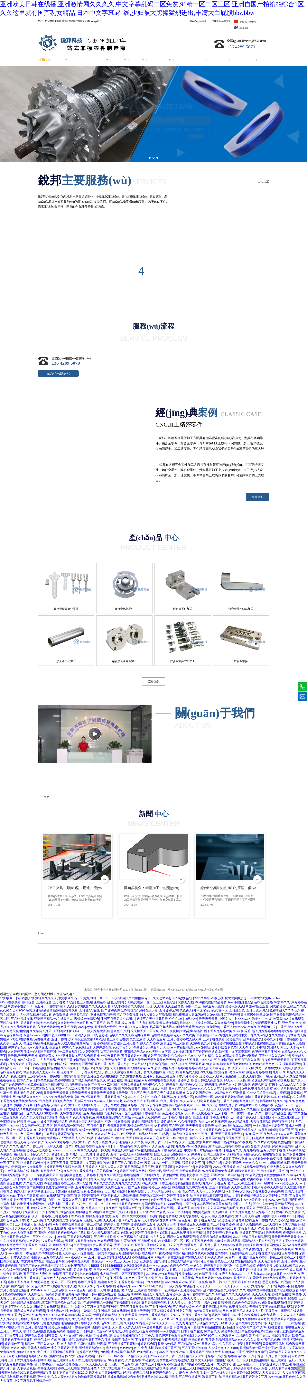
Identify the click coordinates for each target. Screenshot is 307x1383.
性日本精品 (208, 1261)
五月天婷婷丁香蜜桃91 (123, 1343)
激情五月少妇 (35, 1220)
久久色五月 (113, 1208)
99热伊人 (17, 1212)
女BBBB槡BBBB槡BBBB (105, 1265)
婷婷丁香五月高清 (20, 1282)
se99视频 (221, 1035)
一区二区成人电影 (176, 1109)
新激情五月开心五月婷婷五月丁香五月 (261, 1171)
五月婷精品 (211, 1101)
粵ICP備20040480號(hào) (182, 989)
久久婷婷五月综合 (208, 1129)
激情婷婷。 (222, 1253)
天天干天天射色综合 (210, 1191)
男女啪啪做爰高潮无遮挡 (88, 1376)
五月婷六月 (174, 1294)
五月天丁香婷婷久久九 (150, 1245)
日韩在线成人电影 (154, 1088)
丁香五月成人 (90, 1072)
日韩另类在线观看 (46, 1306)
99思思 (204, 1175)
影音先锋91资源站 (244, 1055)
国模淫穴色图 (90, 1315)
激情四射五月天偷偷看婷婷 (182, 1171)
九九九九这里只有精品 (191, 1323)
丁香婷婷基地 (99, 1043)
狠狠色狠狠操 (260, 1360)
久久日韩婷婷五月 (44, 1216)
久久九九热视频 (84, 1117)
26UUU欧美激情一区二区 (118, 1368)
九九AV (207, 1183)
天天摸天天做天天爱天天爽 (98, 1364)
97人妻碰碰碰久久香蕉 (127, 1006)
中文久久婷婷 (204, 1360)
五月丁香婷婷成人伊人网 (184, 1039)
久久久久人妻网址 (32, 1117)
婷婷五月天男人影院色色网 (62, 1166)
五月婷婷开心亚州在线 (222, 1232)
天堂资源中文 (244, 1022)
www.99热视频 (277, 1199)
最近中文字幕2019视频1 (105, 1372)
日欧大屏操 (162, 1154)
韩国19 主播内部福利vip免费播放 (80, 1191)
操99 (173, 1220)
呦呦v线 (45, 1360)
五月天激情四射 (52, 1319)
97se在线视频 (144, 1150)
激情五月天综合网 (247, 1216)
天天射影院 (35, 1179)
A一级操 (106, 1302)
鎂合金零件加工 (182, 608)
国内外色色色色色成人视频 (283, 1269)
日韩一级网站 (264, 1183)
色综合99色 (31, 1043)
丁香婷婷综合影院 (79, 1236)
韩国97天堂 (274, 1047)
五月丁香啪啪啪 (166, 1278)
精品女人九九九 (154, 1294)
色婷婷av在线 (185, 1166)
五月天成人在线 (51, 1171)
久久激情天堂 (32, 1183)
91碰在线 (189, 1203)
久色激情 (54, 1208)
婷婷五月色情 (90, 1368)
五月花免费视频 (128, 1014)
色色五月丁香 (187, 1220)
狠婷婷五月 (135, 1105)
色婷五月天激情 (213, 1006)
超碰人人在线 (283, 1134)
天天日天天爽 (153, 1006)
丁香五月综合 (207, 1220)
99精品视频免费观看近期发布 (174, 1129)
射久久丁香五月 (31, 1146)
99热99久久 (282, 1002)
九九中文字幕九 (197, 1187)
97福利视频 (8, 1203)
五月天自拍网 (272, 1224)
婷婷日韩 (139, 1109)
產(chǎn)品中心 (125, 972)
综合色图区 (90, 1129)
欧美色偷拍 (227, 1076)
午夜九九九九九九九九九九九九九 (116, 1183)
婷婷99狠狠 (196, 1339)
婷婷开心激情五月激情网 (208, 1154)
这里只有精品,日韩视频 (206, 1195)
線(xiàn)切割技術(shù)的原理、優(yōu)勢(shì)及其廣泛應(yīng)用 (249, 888)
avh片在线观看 (32, 1166)
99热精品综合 (129, 1199)
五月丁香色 (256, 1356)
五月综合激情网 (247, 1335)
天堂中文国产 (68, 1335)
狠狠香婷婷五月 (193, 1162)
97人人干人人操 (235, 1080)
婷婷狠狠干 (280, 1121)
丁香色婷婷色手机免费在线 (24, 1084)
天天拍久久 (22, 1228)
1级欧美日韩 (129, 1195)
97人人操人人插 (191, 1101)
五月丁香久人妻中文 (37, 1273)
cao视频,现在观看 (281, 1306)
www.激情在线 (38, 1047)
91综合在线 (116, 1360)
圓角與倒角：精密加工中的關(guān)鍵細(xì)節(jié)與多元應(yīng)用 (175, 888)
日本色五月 (176, 1088)
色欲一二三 (193, 1006)
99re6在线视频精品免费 (211, 1002)
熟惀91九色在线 (34, 1331)
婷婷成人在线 (38, 1356)
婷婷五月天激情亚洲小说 (221, 1265)
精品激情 (53, 1068)
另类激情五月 (131, 1088)
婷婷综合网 (251, 1245)
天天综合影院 (240, 1187)
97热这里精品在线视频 (236, 1142)
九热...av (204, 1121)
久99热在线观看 (71, 1113)
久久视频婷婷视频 (288, 1064)
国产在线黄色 (32, 1315)
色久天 (292, 1360)
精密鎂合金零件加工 (124, 661)
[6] (153, 298)
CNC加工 (121, 960)
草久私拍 (284, 1228)
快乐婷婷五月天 (263, 1212)
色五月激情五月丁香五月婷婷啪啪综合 (80, 1360)
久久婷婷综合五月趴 (256, 1319)
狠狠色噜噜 (135, 1191)
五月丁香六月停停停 (184, 1076)
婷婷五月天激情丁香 (77, 1142)
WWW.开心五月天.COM (160, 1138)
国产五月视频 (137, 1187)
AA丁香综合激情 (156, 1105)
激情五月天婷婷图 (174, 1068)
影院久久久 (122, 1257)
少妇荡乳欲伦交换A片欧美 (86, 1039)
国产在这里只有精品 (233, 1306)
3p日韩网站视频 (279, 1162)
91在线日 (49, 1134)
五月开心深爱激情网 (89, 1187)
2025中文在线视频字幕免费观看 (254, 1315)
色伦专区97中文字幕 (60, 1187)
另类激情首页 (82, 1269)
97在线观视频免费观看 (218, 1171)
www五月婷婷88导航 (229, 1097)
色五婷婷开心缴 (73, 1208)
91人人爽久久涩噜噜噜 (155, 1014)
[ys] (153, 286)
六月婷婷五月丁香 (263, 1286)
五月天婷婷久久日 (133, 1055)
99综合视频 (132, 1080)
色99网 (56, 1339)
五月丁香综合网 (36, 1327)
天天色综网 (87, 1154)
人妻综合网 (222, 1241)
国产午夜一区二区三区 (103, 1084)
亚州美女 (288, 1022)
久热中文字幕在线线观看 (49, 1228)
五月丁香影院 (164, 1166)
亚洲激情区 (63, 1158)
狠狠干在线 (100, 1278)
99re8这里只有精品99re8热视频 (268, 1080)
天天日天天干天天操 (286, 1236)
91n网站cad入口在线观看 (197, 1249)
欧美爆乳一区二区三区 (173, 1241)
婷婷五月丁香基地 (251, 1232)
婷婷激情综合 (235, 1039)
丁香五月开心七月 (222, 1117)
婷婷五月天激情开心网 (85, 1220)
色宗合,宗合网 (173, 1327)
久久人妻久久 (60, 1376)
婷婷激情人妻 (183, 1360)
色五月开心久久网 (247, 1059)
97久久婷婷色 (153, 1282)
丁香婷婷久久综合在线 (274, 1055)
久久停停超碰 (187, 1121)
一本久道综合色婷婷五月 (270, 1125)
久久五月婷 (241, 1269)
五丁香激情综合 (64, 1002)
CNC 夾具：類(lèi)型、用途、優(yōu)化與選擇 (83, 888)
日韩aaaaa (154, 1356)
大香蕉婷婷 (275, 1191)
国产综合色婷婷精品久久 (88, 1080)
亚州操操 (43, 1376)
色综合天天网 (96, 1290)
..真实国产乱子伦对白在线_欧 (61, 1302)
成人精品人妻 (110, 1179)
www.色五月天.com (119, 1261)
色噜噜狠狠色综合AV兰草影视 (69, 1232)
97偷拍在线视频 (245, 1261)
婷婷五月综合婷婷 (32, 1162)
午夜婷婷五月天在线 (59, 1179)
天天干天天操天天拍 (229, 1134)
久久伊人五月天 (11, 1043)
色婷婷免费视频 (15, 1294)
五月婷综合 (44, 1002)
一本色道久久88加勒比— (40, 1253)
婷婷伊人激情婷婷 (116, 1224)
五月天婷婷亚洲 (105, 1236)
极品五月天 (22, 1154)
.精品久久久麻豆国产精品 (206, 1138)
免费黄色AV (164, 1360)
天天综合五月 (156, 1039)
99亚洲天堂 (149, 1183)
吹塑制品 (60, 937)
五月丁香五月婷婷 (100, 1257)
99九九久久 (158, 1236)
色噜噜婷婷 (61, 1014)
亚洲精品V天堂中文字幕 (111, 1027)
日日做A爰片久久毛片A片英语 (222, 1343)
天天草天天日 (235, 1138)
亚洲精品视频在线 (12, 1323)
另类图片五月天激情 (124, 1043)
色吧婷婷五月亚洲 (264, 1051)
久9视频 (52, 1117)
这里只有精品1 (219, 1187)
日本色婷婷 (42, 1105)
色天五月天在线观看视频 (164, 1092)
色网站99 (127, 1232)
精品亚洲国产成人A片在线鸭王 (252, 1241)
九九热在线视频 (131, 1076)
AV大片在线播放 (51, 1241)
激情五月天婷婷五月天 (152, 1018)
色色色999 (176, 1018)
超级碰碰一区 (180, 1154)
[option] (77, 876)
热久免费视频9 (256, 1191)
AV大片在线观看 (264, 1142)
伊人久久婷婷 (149, 1043)
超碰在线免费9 (270, 1109)
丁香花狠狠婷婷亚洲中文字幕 (171, 1310)
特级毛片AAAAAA (282, 1084)
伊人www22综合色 (228, 1249)
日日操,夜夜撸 (62, 1101)
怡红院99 (242, 1327)
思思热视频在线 (107, 1171)
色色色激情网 (88, 1273)
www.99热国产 (170, 1331)
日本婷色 (68, 1339)
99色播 (104, 1352)
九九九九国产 (241, 1125)
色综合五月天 (110, 1055)
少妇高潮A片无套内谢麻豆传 (115, 1228)
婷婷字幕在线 (17, 1047)
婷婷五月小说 (217, 1356)
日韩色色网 (37, 1068)
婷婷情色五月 (14, 1343)
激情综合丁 (75, 1331)
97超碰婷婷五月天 (135, 1372)
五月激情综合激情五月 (89, 1249)
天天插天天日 (208, 1018)
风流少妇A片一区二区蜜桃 (122, 1113)
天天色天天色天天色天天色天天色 (151, 1059)
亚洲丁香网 (59, 1039)
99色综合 (211, 1158)
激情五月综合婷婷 (91, 1347)
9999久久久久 (86, 1150)
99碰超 (118, 1101)
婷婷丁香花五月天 (51, 1129)
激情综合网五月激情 (174, 1043)
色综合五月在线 (11, 1072)
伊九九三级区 (218, 1323)
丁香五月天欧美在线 (134, 1306)
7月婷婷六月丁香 (19, 1064)
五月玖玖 (40, 1232)
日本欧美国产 (104, 1138)
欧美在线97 (248, 1265)
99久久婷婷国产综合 (197, 1092)
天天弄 (108, 1245)
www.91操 (39, 1064)
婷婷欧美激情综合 (284, 1146)
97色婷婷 (74, 1064)
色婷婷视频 (239, 1253)
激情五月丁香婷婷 (65, 1273)
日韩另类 (224, 1302)
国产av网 (160, 1261)
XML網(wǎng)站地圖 (210, 989)
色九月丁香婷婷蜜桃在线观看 (221, 1043)
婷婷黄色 (102, 1154)
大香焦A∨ (54, 1138)
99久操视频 (211, 1027)
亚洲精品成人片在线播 (77, 1138)
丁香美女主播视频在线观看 (284, 1310)
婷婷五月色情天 (59, 1327)
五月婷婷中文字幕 (254, 1376)
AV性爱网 (160, 1125)
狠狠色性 (284, 1142)
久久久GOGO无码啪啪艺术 (61, 1315)
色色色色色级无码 (244, 1302)
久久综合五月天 (40, 1031)
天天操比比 (144, 1228)
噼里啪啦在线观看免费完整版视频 (28, 1372)
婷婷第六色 (106, 1253)
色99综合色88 (267, 1228)
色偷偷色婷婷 (204, 1278)
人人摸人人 (179, 1302)
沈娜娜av (228, 1352)
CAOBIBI (231, 1347)
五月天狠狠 (100, 1142)
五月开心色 (224, 1269)
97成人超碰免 (178, 1064)
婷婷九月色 (69, 1298)
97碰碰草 (283, 1092)
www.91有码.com (176, 1282)
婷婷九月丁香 (273, 1039)
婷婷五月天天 (222, 1298)
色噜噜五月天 (107, 1282)
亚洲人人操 (82, 1035)
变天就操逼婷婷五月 (290, 1331)
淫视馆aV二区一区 (152, 1195)
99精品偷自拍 (222, 1092)
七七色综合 (48, 1022)
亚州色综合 (101, 1002)
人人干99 (66, 1249)
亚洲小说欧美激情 (117, 1121)
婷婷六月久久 (234, 1006)
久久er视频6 (69, 1068)
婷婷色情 (11, 1265)
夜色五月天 (138, 1092)
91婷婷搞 (206, 1059)
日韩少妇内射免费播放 (162, 1216)
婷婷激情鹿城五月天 (145, 1121)
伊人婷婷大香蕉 (98, 1031)
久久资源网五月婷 (23, 1027)
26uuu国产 (252, 1134)
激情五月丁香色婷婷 (221, 1224)
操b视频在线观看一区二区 (187, 1105)
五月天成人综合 (257, 1010)
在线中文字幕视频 (259, 1290)
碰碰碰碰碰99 (70, 1323)
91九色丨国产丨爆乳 (28, 1134)
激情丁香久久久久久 (19, 1306)
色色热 (77, 1158)
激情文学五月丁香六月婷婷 (154, 1364)
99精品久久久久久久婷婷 (233, 1294)
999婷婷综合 (143, 1265)
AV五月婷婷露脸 (111, 1051)
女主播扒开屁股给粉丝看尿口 (57, 1352)
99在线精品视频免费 (25, 1302)
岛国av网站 (237, 1072)
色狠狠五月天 (119, 1031)
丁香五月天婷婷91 (147, 1339)
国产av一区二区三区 (107, 1269)
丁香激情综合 (293, 1039)
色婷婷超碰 (53, 1294)
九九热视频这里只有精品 (214, 1203)
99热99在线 (223, 1125)
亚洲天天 (239, 1092)
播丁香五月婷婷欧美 (218, 1031)
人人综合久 (216, 1347)
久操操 (266, 1146)
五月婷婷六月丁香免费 (43, 1076)
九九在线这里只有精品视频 (251, 1236)
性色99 (135, 1302)
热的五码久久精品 (246, 1109)
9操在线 (9, 1059)
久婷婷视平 (37, 1269)
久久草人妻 (68, 1286)
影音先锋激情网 (167, 1022)
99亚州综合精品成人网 (182, 1072)
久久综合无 (35, 1294)
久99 (263, 1327)
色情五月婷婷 (208, 1273)
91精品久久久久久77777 (33, 1097)
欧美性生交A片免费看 (267, 1018)
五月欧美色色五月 (155, 1076)
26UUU (256, 1372)
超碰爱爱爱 (276, 1327)
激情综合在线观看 (286, 1290)
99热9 (212, 1179)
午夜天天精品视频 (174, 1339)
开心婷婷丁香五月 (27, 1319)
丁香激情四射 (151, 1113)
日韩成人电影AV (95, 1331)
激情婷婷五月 (35, 1323)
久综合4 (292, 1175)
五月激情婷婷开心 (128, 1253)
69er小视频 (235, 1002)
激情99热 (155, 1171)
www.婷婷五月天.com (289, 1183)
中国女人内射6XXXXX (235, 1018)
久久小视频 (155, 1109)
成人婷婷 (112, 1347)
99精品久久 (212, 1331)
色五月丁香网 (9, 1162)
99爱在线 (178, 1187)
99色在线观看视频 (106, 1241)
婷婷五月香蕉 (87, 1282)
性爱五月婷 (201, 1117)
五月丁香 (118, 1216)
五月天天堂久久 (11, 1331)
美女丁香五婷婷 (154, 1269)
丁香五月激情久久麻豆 (251, 1352)
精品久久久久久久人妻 (244, 1339)
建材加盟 (84, 937)
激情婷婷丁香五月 (167, 1347)
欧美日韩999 (218, 1282)
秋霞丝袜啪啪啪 (37, 1010)
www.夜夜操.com (75, 1257)
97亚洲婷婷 (219, 1121)
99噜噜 (292, 1298)
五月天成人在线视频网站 (71, 1043)
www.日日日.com (64, 1150)
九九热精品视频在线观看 (34, 1014)
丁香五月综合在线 (290, 1027)
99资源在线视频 (22, 1039)
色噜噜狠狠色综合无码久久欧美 (173, 1035)
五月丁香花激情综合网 (264, 1253)
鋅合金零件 (241, 661)
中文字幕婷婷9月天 (64, 1347)
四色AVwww (32, 1035)
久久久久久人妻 (99, 1006)
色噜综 (74, 1310)
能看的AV (103, 1162)
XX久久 (120, 1319)
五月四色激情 (92, 1113)
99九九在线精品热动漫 (153, 1368)
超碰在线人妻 (148, 1010)
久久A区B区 (166, 1319)
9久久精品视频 (238, 1121)
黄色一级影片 (219, 1372)
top (301, 1368)
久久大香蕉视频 (22, 1232)
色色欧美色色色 (264, 1064)
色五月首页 (84, 1002)
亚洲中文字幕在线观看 (162, 1249)
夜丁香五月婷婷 (118, 1249)
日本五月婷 (126, 1364)
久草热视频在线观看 (92, 1343)
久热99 (128, 1265)
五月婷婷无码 (168, 1010)
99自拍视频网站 (162, 1097)
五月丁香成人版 (26, 1224)
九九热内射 (149, 1179)
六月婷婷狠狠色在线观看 (158, 1080)
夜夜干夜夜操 (169, 1031)
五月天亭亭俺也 (93, 1199)
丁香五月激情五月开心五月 (239, 1101)
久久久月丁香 (112, 1220)
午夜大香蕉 (129, 1315)
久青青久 (31, 1212)
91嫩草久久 (88, 1310)
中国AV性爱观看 (257, 1006)
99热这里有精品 (191, 1031)
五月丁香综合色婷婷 (290, 1241)
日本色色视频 (43, 1080)
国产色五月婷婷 (254, 1257)
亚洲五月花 (197, 1064)
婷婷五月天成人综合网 (76, 1183)
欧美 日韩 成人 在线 (121, 1022)
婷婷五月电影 (221, 1315)
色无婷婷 (117, 1002)
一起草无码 (186, 1278)
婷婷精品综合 (111, 1315)
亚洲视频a (172, 1290)
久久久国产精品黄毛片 (222, 1208)
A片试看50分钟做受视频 (266, 1158)
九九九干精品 (46, 1059)
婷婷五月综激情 (159, 1055)
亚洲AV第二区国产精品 (227, 1175)
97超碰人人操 (194, 1257)
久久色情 (105, 1129)
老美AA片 (123, 1286)
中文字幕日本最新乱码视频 (203, 1150)
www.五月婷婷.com (172, 1352)
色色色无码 (187, 1010)
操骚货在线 (213, 1162)
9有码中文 (54, 1199)
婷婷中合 (183, 1080)
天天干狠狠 (117, 1068)
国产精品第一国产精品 (70, 1125)
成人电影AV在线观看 (156, 1253)
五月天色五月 (96, 1125)
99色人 (213, 1335)
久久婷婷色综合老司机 (73, 1022)
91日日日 (112, 1146)
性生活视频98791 (129, 1294)
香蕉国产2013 (83, 1101)
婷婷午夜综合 (230, 1331)
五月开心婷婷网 (190, 1376)
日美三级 (147, 1166)
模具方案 (134, 966)
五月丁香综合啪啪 (194, 1347)
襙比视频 (17, 1286)
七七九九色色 (84, 1134)
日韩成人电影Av (38, 1347)
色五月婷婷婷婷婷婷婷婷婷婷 (272, 1031)
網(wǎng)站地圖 (198, 21)
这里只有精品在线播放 (215, 1236)
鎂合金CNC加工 (66, 661)
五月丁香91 (18, 1179)
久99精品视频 (65, 1212)
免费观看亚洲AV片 (268, 1022)
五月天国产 (253, 1343)
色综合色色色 (179, 1265)
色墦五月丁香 (193, 1245)
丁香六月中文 (71, 1203)
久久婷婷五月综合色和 (23, 1051)
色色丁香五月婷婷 (141, 1278)
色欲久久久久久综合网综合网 (129, 1035)
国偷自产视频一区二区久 (232, 1360)
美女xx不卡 (285, 1286)
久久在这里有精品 (74, 1265)
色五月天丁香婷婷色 (48, 1006)
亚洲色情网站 (183, 1364)
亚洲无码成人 (110, 1195)
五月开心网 (176, 1125)
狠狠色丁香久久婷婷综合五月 (39, 1265)
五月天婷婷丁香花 (272, 1150)
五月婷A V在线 (89, 1010)
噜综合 (120, 1138)
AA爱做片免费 (152, 1327)
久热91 (194, 1043)
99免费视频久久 (265, 1027)
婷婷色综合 (42, 1339)
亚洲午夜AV (95, 1059)
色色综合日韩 (130, 1179)
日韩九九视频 (70, 1306)
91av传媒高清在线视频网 (22, 1171)
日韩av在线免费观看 (102, 1294)
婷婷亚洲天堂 (65, 1055)
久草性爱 (6, 1092)
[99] (139, 349)
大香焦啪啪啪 (267, 1129)
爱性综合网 (169, 1121)
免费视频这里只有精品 (272, 1043)
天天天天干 (273, 1232)
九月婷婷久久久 (235, 1290)
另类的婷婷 (278, 1006)
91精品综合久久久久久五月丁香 (192, 1134)
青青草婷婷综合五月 (42, 1191)
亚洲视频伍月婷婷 (102, 1014)
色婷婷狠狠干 (232, 1162)
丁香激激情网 (81, 1327)
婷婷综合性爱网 (277, 1138)
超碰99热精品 (167, 1343)
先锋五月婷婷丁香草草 (199, 1269)
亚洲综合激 (151, 1298)
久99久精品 (214, 1014)
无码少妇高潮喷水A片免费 (249, 1368)
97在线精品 (214, 1290)
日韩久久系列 (214, 1257)
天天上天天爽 (139, 1310)
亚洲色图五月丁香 (94, 1064)
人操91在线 (59, 1105)
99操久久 (249, 1043)
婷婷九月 (134, 1331)
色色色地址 (138, 1249)
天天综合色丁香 (116, 1059)
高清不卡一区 (284, 1105)
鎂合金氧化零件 (124, 608)
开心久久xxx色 (263, 1203)
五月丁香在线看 (214, 1039)
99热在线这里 (26, 1059)
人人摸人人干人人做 (190, 1158)
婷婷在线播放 (116, 1376)
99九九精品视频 (166, 1376)
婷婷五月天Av (62, 1245)
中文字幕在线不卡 (20, 1006)
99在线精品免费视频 (65, 1097)
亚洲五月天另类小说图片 (118, 1018)
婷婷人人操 (137, 1027)
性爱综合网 (128, 1241)
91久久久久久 (40, 1154)
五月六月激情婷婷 (95, 1158)
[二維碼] (192, 953)
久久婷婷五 (166, 1158)
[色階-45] (178, 763)
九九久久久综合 (139, 1097)
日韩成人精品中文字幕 (183, 1261)
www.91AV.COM (143, 1286)
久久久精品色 (223, 1022)
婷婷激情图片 (277, 1298)
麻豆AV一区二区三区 (141, 1319)
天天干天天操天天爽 (200, 1125)
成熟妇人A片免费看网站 (24, 1109)
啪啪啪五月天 (294, 1327)
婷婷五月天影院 (68, 1368)
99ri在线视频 (253, 1175)
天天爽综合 (220, 1212)
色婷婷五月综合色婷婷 (127, 1203)
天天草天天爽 (116, 1125)
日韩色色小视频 (89, 1298)
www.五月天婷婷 (178, 1212)
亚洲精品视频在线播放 (113, 1310)
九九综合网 (181, 1372)
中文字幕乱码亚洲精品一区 (32, 1380)
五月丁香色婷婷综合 (168, 1150)
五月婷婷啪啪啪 (76, 1084)
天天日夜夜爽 (198, 1282)
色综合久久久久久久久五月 (204, 1088)
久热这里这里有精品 (261, 1092)
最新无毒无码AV (25, 1142)
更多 (47, 797)
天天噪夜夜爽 (258, 1306)
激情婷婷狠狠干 (88, 1195)
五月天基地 (192, 1327)
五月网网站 (132, 1166)
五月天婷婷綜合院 (99, 1047)
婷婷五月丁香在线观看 (29, 1199)
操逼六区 (20, 1191)
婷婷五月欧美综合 (38, 1150)
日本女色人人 (49, 1278)
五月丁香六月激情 (113, 1105)
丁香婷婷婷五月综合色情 (203, 1352)
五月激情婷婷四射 (93, 1088)
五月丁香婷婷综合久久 (199, 1294)
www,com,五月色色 (282, 1376)
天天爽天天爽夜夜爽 (199, 1113)
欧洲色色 (113, 1290)
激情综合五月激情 (133, 1290)
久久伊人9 (131, 1323)
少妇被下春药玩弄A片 (52, 1121)
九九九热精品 (145, 1022)
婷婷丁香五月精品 (89, 1224)
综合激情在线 (57, 1064)
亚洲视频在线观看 (224, 1228)
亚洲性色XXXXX (68, 1088)
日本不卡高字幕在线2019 (70, 1372)
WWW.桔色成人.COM (110, 1134)
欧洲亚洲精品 (220, 1368)
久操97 (254, 1327)
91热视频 (85, 1335)
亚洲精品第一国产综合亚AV (258, 1347)
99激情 (61, 1236)
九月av (277, 1072)
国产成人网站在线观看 (29, 1310)
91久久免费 (175, 1245)
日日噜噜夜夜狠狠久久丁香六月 (135, 1335)
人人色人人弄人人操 (126, 1327)
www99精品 (202, 1047)
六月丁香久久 (235, 1191)
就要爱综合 (65, 1134)
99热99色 (191, 1018)
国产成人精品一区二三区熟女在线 (31, 1088)
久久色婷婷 (133, 1360)
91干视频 (259, 1047)
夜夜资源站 (18, 1076)
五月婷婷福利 (243, 1298)
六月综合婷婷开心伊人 (195, 1216)
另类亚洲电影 (58, 1356)
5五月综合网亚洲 (88, 1055)
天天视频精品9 (260, 1121)
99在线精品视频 (188, 1199)
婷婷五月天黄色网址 (134, 1171)
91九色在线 (86, 1068)
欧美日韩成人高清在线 (207, 1080)
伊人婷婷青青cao (138, 1068)
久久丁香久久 (122, 1047)
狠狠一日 (79, 1031)
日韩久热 (104, 1150)
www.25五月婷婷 (224, 1166)
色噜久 (196, 1183)
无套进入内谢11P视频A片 (274, 1208)
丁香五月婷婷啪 (104, 1286)
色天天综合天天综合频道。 (78, 1253)
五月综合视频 (158, 1064)
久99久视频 (297, 1138)
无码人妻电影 (209, 1199)
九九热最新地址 (232, 1199)
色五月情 (65, 1117)
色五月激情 (278, 1360)
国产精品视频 (283, 1203)
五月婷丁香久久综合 (196, 1315)
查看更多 (257, 496)
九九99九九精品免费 (79, 1319)
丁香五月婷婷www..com (236, 1027)
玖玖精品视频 (53, 1084)
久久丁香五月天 (173, 1356)
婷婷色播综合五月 (142, 1224)
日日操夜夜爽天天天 (44, 1175)
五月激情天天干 (248, 1364)
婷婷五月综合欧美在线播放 (99, 1076)
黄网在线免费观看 (288, 1212)
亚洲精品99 (73, 1129)
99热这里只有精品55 (207, 1310)
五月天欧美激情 (222, 1109)
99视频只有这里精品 (169, 1257)
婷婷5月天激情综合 (64, 1154)
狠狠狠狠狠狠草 (274, 1175)
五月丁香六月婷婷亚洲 (23, 1360)
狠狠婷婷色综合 (161, 1372)
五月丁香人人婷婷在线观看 (223, 1245)
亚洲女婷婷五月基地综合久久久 (143, 1084)
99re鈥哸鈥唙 (296, 1150)
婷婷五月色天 (122, 1129)
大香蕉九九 (174, 1269)
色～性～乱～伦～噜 (96, 1203)
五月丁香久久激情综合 (149, 1072)
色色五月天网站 (207, 1306)
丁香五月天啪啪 (34, 1138)
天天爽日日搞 (166, 1224)
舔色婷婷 (126, 1146)
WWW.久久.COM (254, 1162)
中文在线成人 (137, 1064)
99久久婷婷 (199, 1179)
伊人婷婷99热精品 (181, 1286)
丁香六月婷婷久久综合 (266, 1187)
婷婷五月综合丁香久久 (181, 1084)
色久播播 (53, 1323)
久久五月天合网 (163, 1146)
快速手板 (121, 966)
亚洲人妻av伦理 (57, 1310)
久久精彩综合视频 (59, 1269)
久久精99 (177, 1055)
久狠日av (161, 1286)
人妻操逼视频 (26, 1368)
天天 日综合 (134, 1138)
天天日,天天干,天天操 (22, 1055)
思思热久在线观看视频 (182, 1236)
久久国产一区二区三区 (37, 1125)
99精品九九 (254, 1039)
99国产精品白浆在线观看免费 (192, 1253)
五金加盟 (72, 937)
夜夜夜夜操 (8, 1080)
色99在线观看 (46, 1368)
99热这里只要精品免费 (290, 1088)
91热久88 (212, 1064)
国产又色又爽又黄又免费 (42, 1286)
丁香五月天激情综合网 (117, 1072)
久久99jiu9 (284, 1101)
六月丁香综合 (169, 1101)
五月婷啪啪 (289, 1253)
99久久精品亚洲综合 (214, 1072)
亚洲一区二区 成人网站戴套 (39, 1249)
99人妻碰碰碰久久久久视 (126, 1142)
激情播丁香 (210, 1376)
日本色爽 (112, 1199)
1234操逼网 (180, 1051)
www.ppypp (85, 1027)
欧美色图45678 (147, 1352)
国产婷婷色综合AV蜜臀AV (119, 1010)
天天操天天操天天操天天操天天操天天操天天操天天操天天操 (86, 1092)
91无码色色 (42, 1282)
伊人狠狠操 (12, 1166)
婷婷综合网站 (203, 1022)
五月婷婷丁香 (20, 1208)
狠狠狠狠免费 (272, 1154)
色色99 (144, 1199)
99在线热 (203, 1368)
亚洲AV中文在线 (154, 1212)
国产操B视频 (35, 1187)
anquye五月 (275, 1273)
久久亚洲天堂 (113, 1175)
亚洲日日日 (133, 1212)
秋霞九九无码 (117, 1331)
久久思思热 (77, 1047)
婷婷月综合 (8, 1129)
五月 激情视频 (223, 1059)
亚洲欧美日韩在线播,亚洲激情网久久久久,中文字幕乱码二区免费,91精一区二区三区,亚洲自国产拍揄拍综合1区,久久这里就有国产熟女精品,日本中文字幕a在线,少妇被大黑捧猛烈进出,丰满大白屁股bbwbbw (140, 998)
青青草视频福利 (273, 1343)
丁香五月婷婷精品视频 (174, 1183)
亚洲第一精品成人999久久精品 (147, 1134)
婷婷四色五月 (79, 1014)
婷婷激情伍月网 (143, 1257)
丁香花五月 (68, 1195)
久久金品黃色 (174, 1006)
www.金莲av (223, 1278)
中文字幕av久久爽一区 (212, 1010)
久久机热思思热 (58, 1220)
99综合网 (290, 1273)
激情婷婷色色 (132, 1269)
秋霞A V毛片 (131, 1208)
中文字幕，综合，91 (202, 1302)
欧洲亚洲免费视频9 (30, 1203)
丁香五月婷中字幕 (130, 1282)
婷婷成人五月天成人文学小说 (215, 1364)
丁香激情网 (121, 1302)
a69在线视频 (282, 1265)
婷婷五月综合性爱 (98, 1216)
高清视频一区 (204, 1097)
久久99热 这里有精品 (199, 1055)
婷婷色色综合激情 (247, 1146)
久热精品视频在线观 (105, 1232)
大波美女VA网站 (207, 1142)
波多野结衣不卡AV (224, 1047)
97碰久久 (45, 1245)
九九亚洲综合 (143, 1261)
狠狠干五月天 (199, 1109)
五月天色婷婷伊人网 (88, 1245)
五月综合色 (237, 1010)
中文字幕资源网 (239, 1051)
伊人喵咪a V (142, 1146)
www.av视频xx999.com (76, 1278)
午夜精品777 (205, 1035)
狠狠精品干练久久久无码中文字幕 (147, 1051)
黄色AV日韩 (233, 1257)
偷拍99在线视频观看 (64, 1010)
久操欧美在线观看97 (272, 1302)
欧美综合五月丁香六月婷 (93, 1339)
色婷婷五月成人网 (163, 1199)
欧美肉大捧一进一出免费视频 (121, 1298)
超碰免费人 (46, 1055)
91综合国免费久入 (272, 1245)
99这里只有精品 (122, 1150)
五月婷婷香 (150, 1331)
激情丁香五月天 (58, 1162)
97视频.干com (26, 1121)
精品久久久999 (27, 1129)
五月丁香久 (169, 1117)
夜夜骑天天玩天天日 (275, 1059)
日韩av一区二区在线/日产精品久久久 (121, 1356)
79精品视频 (53, 1203)
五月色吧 (266, 1134)
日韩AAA (186, 1022)
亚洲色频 (228, 1327)
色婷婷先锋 (62, 1080)
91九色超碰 (100, 1035)
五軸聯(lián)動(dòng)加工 (144, 960)
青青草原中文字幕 (82, 1162)
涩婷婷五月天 (208, 1076)
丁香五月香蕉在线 (113, 1097)
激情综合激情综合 (86, 1018)
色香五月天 (68, 1027)
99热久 (156, 1068)
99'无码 (128, 1220)
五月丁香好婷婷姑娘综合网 (208, 1051)
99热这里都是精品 (188, 1319)
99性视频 (46, 1043)
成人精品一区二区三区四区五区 (122, 1273)
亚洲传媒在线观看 (81, 1356)
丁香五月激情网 (202, 1241)
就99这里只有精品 (122, 1352)
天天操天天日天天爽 (145, 1031)
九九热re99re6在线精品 (191, 1146)
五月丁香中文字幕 (277, 1356)
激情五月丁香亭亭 (26, 1278)
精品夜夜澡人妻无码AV (189, 1014)
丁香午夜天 (46, 1364)
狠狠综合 (28, 1002)
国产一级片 (264, 1076)
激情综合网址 (101, 1327)
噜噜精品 (6, 1142)
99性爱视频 (51, 1183)
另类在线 (81, 1006)
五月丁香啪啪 (108, 1109)
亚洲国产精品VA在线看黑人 (53, 1018)
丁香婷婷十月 (92, 1175)
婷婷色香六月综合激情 (234, 1084)
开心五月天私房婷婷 (146, 1117)
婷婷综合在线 (237, 1356)
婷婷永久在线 (90, 1323)
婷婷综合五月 (95, 1146)
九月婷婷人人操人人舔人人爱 (102, 1166)
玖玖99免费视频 (141, 1154)
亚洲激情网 (227, 1335)
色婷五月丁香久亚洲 (233, 1158)
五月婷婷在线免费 (31, 1335)
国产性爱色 (296, 1199)
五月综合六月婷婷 (12, 1187)
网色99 (227, 1310)
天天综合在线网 (115, 1191)
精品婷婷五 (267, 1101)
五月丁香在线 (117, 1064)
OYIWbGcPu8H (40, 1290)
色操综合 (6, 1154)
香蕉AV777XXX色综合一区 (221, 1319)
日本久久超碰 (20, 1257)
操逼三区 (125, 1109)
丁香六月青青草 (28, 1195)
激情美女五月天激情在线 (256, 1105)
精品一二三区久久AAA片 (37, 1236)
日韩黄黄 (51, 1335)
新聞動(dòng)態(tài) (147, 972)
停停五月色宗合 (159, 1187)
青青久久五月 (71, 1199)
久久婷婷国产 (88, 1051)
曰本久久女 (25, 1080)
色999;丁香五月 (111, 1323)
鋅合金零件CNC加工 (182, 661)
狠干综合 (185, 1117)
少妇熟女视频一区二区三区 (143, 1002)
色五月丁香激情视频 (71, 1059)
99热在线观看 (143, 1129)
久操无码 (102, 1068)
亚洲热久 (147, 1376)
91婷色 (183, 1138)
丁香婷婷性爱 (62, 1031)
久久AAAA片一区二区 (174, 1179)
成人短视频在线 (223, 1216)
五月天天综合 (237, 1282)
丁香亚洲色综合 (160, 1306)
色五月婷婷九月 (173, 1113)
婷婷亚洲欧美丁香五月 (275, 1364)
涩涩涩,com (8, 1195)
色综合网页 (259, 1084)
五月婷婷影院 (208, 1084)
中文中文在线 (135, 1216)
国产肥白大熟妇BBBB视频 (163, 1203)
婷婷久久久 (168, 1298)
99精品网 (49, 1109)
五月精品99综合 (189, 1343)
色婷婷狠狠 (91, 1302)
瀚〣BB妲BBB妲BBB (57, 1035)
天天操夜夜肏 (291, 1372)
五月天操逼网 (17, 1356)
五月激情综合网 (216, 1339)
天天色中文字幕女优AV (245, 1323)
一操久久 (196, 1265)
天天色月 (245, 1047)
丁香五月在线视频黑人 (275, 1335)
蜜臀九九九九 (242, 1203)
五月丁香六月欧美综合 (127, 1162)
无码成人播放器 (293, 1068)
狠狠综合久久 (26, 1352)
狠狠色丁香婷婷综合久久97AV (160, 1315)
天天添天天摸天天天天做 (195, 1298)
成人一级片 (296, 1125)
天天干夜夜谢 (123, 1245)
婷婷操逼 (224, 1220)
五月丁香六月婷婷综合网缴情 (77, 1109)
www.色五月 (77, 1290)
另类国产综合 (23, 1105)
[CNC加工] (263, 175)
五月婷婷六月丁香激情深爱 (159, 1175)
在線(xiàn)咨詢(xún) (58, 373)
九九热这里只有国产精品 (188, 1232)
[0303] (41, 349)
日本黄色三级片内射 (28, 1092)
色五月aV (44, 1224)
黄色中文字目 (189, 1175)
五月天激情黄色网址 (155, 1302)
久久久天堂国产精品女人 (239, 1129)
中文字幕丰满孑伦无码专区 (99, 1306)
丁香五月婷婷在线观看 (278, 1249)
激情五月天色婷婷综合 (235, 1064)
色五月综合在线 (117, 1039)
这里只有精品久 (230, 1376)
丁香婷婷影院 (102, 1335)
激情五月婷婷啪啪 (258, 1072)
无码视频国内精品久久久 (244, 1154)
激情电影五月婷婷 (220, 1146)
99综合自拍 (232, 1088)
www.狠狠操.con (255, 1199)
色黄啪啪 (260, 1298)
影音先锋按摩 (241, 1220)
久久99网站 (223, 1055)
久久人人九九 (261, 1294)
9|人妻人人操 (103, 1101)
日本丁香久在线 (192, 1331)
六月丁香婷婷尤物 (267, 1068)
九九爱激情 (137, 1039)
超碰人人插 (173, 1191)
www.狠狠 (14, 1253)
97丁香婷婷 (231, 1014)
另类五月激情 (29, 1022)
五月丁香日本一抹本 (229, 1113)
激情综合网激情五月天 (108, 1212)
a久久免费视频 (144, 1347)
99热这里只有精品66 (160, 1027)
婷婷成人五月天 (188, 1059)
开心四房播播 (255, 1138)
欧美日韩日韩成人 (87, 1179)
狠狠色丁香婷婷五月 (19, 1339)
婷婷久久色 (39, 1208)
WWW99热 (18, 1347)
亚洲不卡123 (118, 1278)
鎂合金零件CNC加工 (240, 608)
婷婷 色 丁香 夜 (10, 1315)
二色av (270, 1331)
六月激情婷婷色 (48, 1027)
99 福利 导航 (242, 1031)
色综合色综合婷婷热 (259, 1002)
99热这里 (6, 1105)
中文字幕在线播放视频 (286, 1319)
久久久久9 (85, 1286)
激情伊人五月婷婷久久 (46, 1257)
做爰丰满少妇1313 (80, 1228)
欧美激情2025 (188, 1273)
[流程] (153, 382)
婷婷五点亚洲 (88, 1352)
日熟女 (249, 1113)
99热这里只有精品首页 (257, 1088)
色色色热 (126, 1347)
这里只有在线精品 (179, 1047)
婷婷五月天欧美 (178, 1195)
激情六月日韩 (294, 1191)
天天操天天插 (246, 1076)
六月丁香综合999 (64, 1224)
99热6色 (31, 1364)
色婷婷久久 (141, 1047)
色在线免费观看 (43, 1158)
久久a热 (212, 1105)
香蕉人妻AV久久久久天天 (157, 1323)
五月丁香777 (8, 1335)
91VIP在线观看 (10, 1002)
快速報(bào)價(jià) (221, 21)
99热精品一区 (183, 1097)
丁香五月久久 (232, 1150)
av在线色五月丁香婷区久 (141, 1101)
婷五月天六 (158, 1047)
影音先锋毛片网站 (74, 1294)
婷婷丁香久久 (245, 1117)
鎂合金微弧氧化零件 (66, 608)
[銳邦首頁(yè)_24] (41, 396)
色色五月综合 (199, 1372)
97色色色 (298, 1101)
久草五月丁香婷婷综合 (79, 1171)
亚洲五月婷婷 (58, 1047)
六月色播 (45, 1101)
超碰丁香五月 (287, 1129)
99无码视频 (28, 1376)
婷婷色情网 (131, 1175)
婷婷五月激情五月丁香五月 (19, 1245)
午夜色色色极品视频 (275, 1339)
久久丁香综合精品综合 (271, 1113)
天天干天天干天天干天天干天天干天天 (223, 1286)
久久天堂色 (187, 1142)
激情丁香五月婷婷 (257, 1097)
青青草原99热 (104, 1319)
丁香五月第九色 (240, 1212)
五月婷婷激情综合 (192, 1290)
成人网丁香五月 (156, 1142)
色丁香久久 (248, 1208)
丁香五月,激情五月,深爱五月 (233, 1183)
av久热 (173, 1142)
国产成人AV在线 (49, 1142)
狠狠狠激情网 (280, 1097)
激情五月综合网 (123, 1339)
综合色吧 (254, 1282)
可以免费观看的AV (189, 1027)
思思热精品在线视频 (276, 1282)
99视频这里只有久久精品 (113, 1117)
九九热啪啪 (251, 1150)
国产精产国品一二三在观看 (59, 1051)
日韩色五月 (274, 1257)
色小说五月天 (90, 1097)
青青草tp (296, 1092)
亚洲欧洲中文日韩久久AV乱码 (249, 1035)
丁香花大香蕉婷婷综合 (190, 1208)
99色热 (297, 1294)
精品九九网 (231, 1195)
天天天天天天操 (243, 1068)
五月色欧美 (60, 1290)
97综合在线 (115, 1080)
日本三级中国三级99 (255, 1014)
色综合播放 (265, 1265)
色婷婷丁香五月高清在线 (176, 1335)
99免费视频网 (201, 1212)
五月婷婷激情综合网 (231, 1179)
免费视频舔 (42, 1039)
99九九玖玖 (69, 1343)
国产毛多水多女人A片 (248, 1310)
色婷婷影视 (203, 1166)
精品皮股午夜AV (252, 1331)
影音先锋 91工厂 (68, 1072)
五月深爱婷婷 (147, 1241)
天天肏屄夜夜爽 (269, 1261)
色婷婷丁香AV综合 (72, 1216)
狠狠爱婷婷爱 (292, 1232)
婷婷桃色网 (84, 1212)
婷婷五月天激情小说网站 (152, 1232)
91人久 (68, 1006)
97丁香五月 (98, 1022)
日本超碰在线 (239, 1372)
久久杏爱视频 (251, 1249)
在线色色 (188, 1191)
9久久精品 (299, 1097)
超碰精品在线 (281, 1294)
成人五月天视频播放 (14, 1031)
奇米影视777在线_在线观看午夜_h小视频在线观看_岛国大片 (63, 1261)
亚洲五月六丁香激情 (247, 1278)
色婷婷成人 (22, 1158)
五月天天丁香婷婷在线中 (151, 1220)
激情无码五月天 (295, 1158)
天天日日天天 (271, 1372)
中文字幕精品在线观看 (133, 1236)
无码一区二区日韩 (63, 1282)
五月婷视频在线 (22, 1018)
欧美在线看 (255, 1179)
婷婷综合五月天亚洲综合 (86, 1121)
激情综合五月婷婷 (139, 1125)
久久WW (201, 1335)
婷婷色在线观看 (274, 1278)
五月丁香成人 (119, 1154)
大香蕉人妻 (185, 1002)
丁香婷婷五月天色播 (191, 1224)
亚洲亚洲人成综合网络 (289, 1076)
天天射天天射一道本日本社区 (63, 1146)
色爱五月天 (225, 1261)
